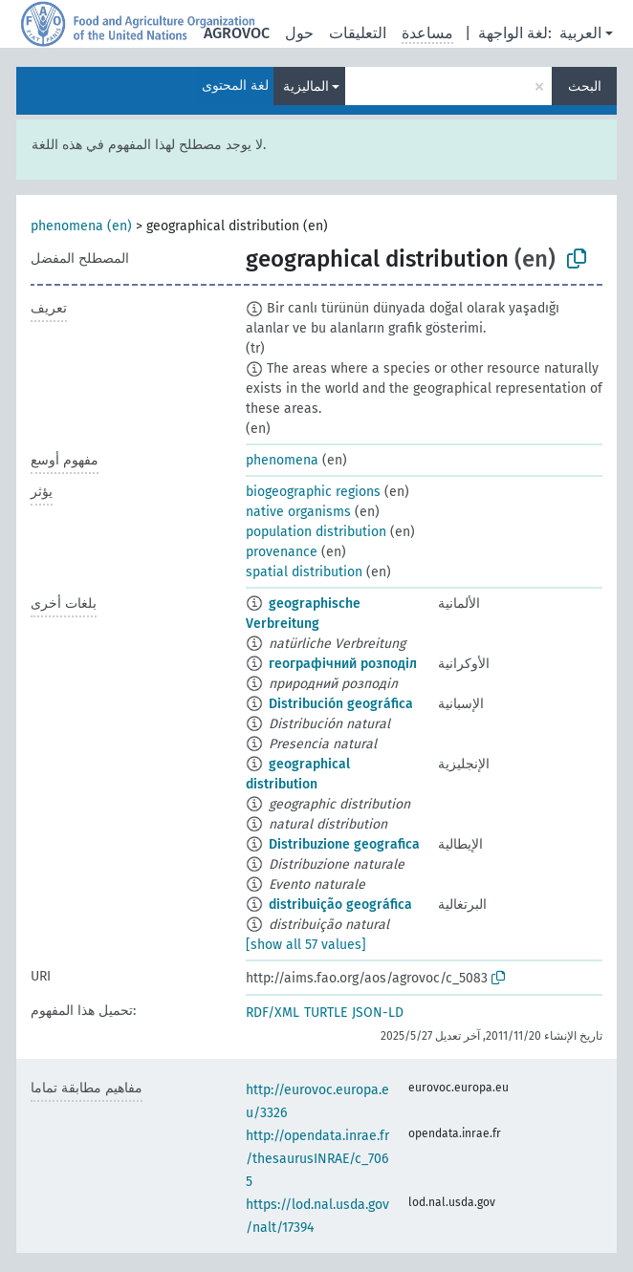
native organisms (298, 512)
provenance (281, 552)
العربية (580, 33)
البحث (584, 86)
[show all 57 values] (306, 945)
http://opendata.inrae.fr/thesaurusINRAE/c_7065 (317, 1159)
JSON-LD (378, 1012)
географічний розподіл (343, 664)
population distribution (316, 532)
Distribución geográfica (341, 704)
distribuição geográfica (340, 904)
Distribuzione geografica (344, 844)
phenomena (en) (81, 226)
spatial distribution (304, 572)
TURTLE (325, 1012)
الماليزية (306, 86)
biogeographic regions (313, 492)
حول (299, 33)
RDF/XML (272, 1012)
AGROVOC (237, 33)
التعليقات (357, 33)
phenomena (282, 460)
